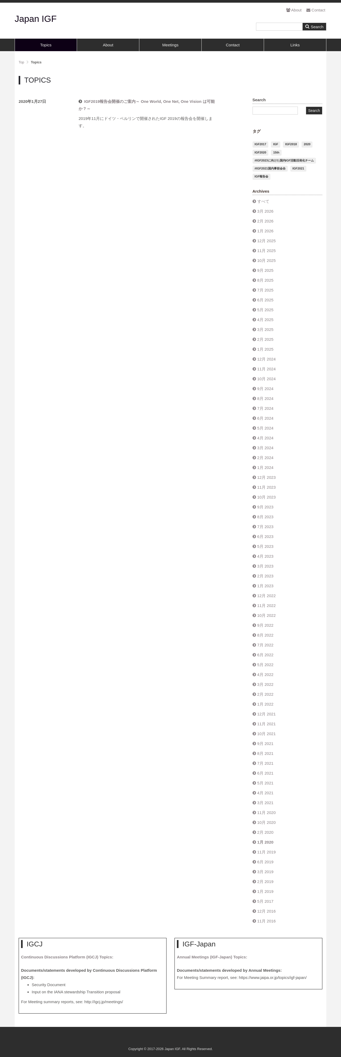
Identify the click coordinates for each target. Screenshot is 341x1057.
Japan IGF (36, 19)
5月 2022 (265, 664)
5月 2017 (265, 901)
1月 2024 (265, 467)
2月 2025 (265, 339)
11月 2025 (266, 250)
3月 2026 (265, 211)
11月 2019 (266, 852)
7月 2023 (265, 526)
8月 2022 (265, 635)
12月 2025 (266, 240)
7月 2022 (265, 645)
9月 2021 (265, 743)
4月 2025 (265, 319)
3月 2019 (265, 871)
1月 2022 (265, 704)
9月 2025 (265, 270)
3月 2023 (265, 566)
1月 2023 (265, 586)
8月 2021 (265, 753)
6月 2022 (265, 655)
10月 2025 (266, 260)
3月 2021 (265, 802)
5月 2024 (265, 428)
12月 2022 (266, 595)
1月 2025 (265, 349)
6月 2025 (265, 300)
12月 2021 (266, 714)
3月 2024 (265, 448)
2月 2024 (265, 457)
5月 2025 (265, 309)
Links (295, 45)
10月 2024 (266, 378)
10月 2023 (266, 497)
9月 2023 (265, 507)
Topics (46, 45)
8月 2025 (265, 280)
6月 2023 (265, 536)
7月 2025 (265, 290)
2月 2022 (265, 694)
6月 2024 (265, 418)
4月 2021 (265, 793)
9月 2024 (265, 388)
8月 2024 (265, 398)
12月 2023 (266, 477)
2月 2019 (265, 881)
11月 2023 (266, 487)
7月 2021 (265, 763)
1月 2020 (265, 842)
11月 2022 (266, 605)
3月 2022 (265, 684)
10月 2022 (266, 615)
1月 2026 (265, 231)
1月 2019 (265, 891)
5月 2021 (265, 783)
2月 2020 (265, 832)
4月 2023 (265, 556)
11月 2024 (266, 369)
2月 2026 (265, 221)
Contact (315, 10)
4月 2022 (265, 674)
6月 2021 (265, 773)
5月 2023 (265, 546)
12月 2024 (266, 359)
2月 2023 (265, 576)
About (294, 10)
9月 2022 (265, 625)
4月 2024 (265, 438)
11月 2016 (266, 921)
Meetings (170, 45)
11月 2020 (266, 812)
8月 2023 (265, 517)
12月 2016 (266, 911)
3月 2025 (265, 329)
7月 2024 (265, 408)
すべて (263, 201)
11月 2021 (266, 724)
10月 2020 (266, 822)
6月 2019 (265, 862)
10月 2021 (266, 733)
